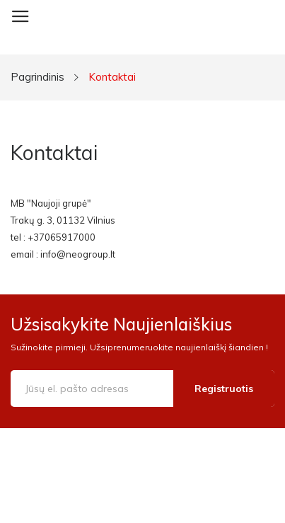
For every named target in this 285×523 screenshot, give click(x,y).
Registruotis (223, 388)
